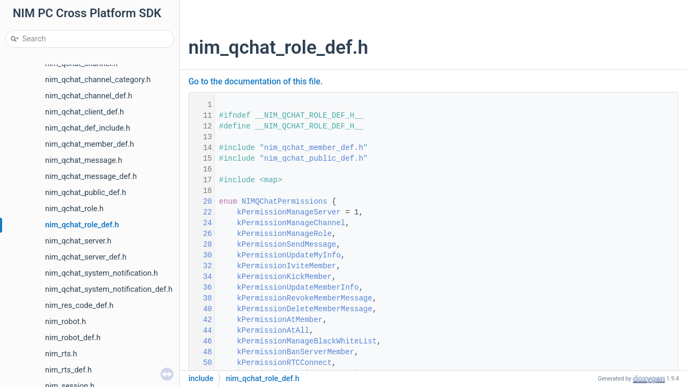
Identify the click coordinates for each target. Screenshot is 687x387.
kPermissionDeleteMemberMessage (304, 309)
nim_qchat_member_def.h (89, 144)
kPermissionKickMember (284, 277)
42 (200, 320)
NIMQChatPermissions (284, 201)
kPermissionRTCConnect (284, 363)
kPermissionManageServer (289, 212)
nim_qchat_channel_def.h (89, 96)
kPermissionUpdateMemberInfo (298, 287)
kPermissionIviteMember (287, 266)
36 (200, 287)
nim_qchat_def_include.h (87, 128)
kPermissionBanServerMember (295, 352)
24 (200, 223)
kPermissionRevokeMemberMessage (304, 298)
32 (200, 266)
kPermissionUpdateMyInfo (289, 255)
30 (200, 255)
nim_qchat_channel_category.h (98, 79)
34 (200, 277)
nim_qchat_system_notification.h (101, 273)
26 (200, 234)
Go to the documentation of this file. (255, 82)
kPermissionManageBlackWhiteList (307, 341)
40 (200, 309)
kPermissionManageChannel (291, 223)
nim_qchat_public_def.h (85, 192)
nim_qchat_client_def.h (84, 112)
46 (200, 341)
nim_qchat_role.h (74, 208)
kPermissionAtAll (273, 330)
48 (200, 352)
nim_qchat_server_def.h (86, 257)
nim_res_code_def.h (79, 305)
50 (200, 363)
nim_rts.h (61, 354)
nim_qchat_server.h (78, 241)
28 (200, 244)
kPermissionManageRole (284, 234)
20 (200, 201)
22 (200, 212)
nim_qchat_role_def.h (82, 225)
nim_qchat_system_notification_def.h (108, 289)
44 (200, 330)
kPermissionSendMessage (287, 244)
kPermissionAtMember (280, 320)
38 (200, 298)
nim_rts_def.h (68, 370)
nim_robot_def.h (72, 337)
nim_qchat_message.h (83, 160)
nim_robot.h (65, 321)
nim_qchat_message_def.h (91, 176)
